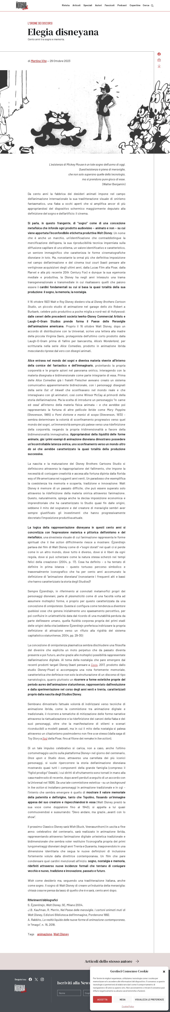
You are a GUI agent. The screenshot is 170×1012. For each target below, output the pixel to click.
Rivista (66, 5)
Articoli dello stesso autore (112, 961)
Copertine (135, 5)
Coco (94, 664)
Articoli (76, 5)
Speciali (87, 5)
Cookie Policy (128, 1006)
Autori (98, 5)
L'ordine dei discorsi (40, 23)
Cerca (148, 5)
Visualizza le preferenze (149, 999)
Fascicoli (109, 5)
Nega (123, 999)
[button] (164, 971)
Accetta (102, 999)
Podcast (122, 5)
